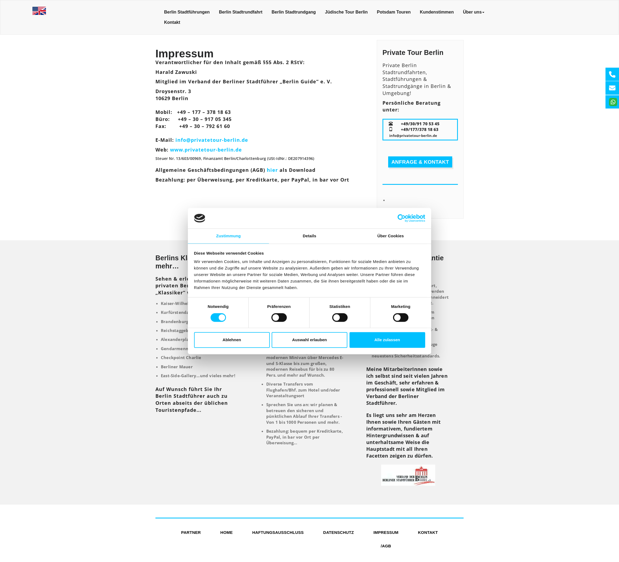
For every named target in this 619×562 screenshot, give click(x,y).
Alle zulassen (387, 340)
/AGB (386, 546)
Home (226, 532)
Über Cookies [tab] (390, 236)
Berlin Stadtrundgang (294, 12)
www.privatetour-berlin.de (206, 149)
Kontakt (172, 22)
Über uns (473, 12)
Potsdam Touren (394, 12)
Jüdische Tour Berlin (346, 12)
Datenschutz (338, 532)
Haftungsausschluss (278, 532)
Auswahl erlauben (309, 340)
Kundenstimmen (437, 12)
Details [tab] (309, 236)
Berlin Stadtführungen (187, 12)
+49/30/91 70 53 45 (420, 123)
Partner (191, 532)
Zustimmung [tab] (228, 236)
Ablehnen (231, 340)
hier (272, 170)
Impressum (385, 532)
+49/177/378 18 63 (419, 129)
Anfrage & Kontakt (420, 162)
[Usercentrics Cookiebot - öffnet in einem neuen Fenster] (401, 218)
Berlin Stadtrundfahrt (240, 12)
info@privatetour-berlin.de (211, 140)
